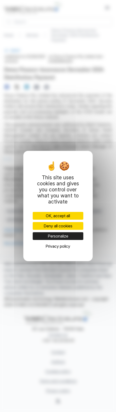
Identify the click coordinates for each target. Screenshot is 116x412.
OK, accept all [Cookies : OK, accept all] (58, 215)
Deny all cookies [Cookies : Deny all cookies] (58, 226)
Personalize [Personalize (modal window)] (58, 236)
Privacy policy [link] (58, 246)
